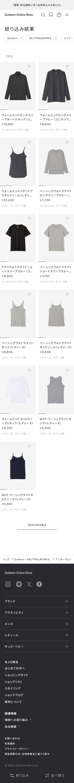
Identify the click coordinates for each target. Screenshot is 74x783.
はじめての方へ (15, 668)
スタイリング (13, 688)
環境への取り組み (18, 720)
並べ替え (55, 775)
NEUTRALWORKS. (40, 38)
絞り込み (19, 775)
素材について (13, 702)
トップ (6, 559)
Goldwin (12, 38)
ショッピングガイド (16, 675)
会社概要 (12, 726)
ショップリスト (13, 682)
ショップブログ (14, 695)
